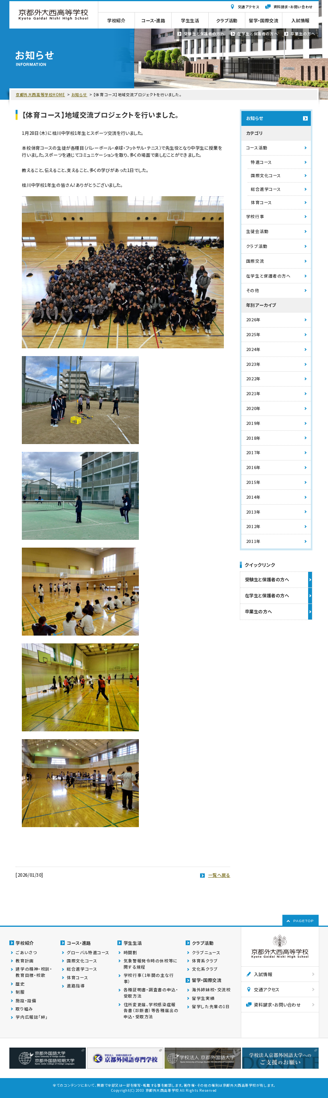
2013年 (253, 512)
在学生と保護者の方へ (268, 276)
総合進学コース (266, 189)
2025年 (253, 334)
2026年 (253, 319)
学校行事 (255, 216)
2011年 (253, 541)
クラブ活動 (257, 246)
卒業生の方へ (258, 611)
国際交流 (255, 261)
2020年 (253, 408)
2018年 (253, 438)
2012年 (253, 526)
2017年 (253, 452)
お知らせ (79, 94)
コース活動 (257, 147)
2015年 (253, 482)
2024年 (253, 349)
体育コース (261, 202)
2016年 (253, 467)
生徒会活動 (257, 231)
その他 (252, 290)
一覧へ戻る (219, 875)
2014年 (253, 497)
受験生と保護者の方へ (267, 579)
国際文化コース (266, 175)
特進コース (261, 162)
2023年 (253, 364)
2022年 (253, 379)
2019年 (253, 423)
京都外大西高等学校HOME (40, 94)
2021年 (253, 393)
